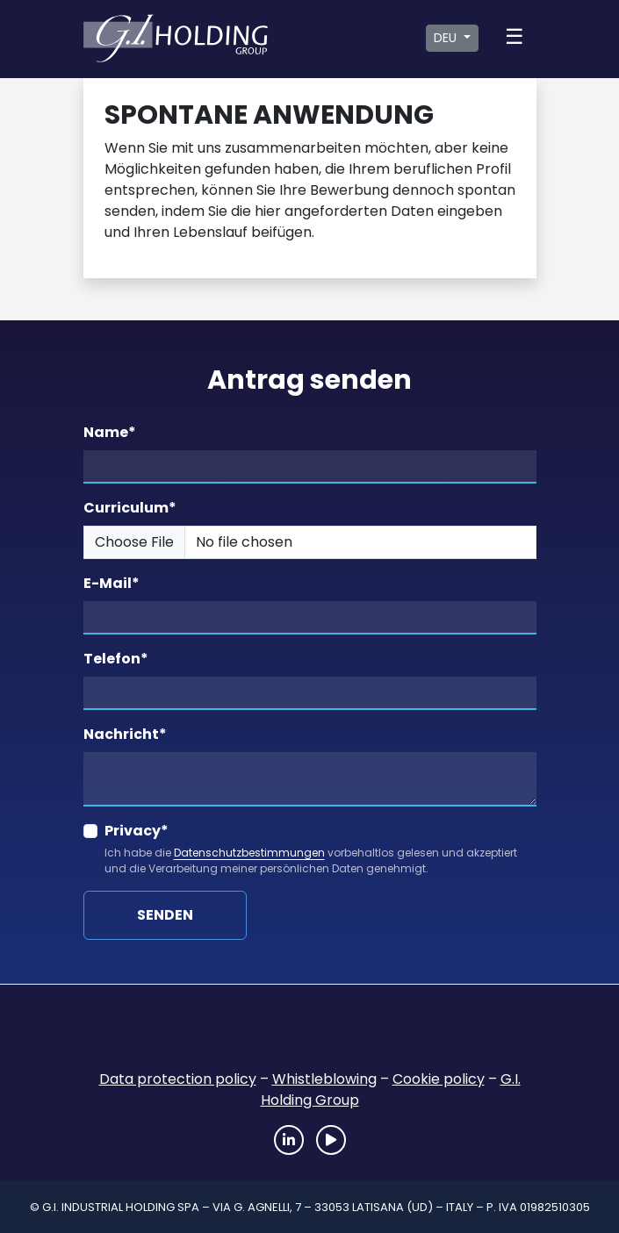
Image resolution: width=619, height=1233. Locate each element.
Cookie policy (438, 1079)
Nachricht (125, 734)
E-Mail (111, 583)
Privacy (136, 831)
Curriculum (129, 508)
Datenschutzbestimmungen (249, 852)
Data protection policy (177, 1079)
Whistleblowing (324, 1079)
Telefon (115, 659)
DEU (447, 38)
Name (109, 432)
